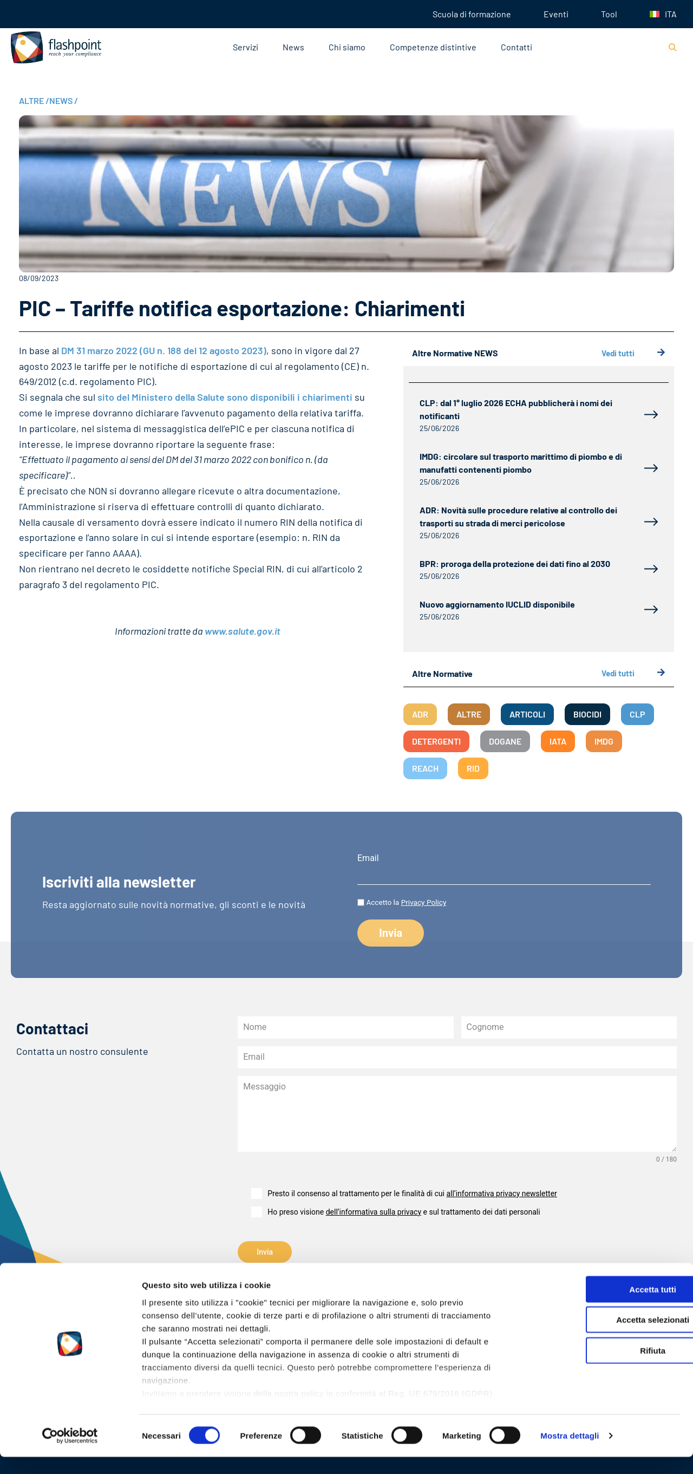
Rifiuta (603, 1367)
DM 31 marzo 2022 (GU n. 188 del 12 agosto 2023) (163, 350)
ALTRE (34, 100)
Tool (609, 14)
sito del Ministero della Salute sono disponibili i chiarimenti (224, 397)
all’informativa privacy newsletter (501, 1193)
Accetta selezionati (602, 1336)
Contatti (516, 47)
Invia (265, 1252)
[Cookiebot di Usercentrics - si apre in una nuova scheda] (70, 1453)
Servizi (245, 47)
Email (368, 858)
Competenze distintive (433, 47)
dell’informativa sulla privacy (373, 1212)
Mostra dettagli (569, 1452)
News (293, 47)
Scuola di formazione (472, 14)
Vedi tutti (633, 353)
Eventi (556, 14)
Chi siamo (347, 47)
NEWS (63, 100)
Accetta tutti (602, 1306)
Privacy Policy (424, 902)
